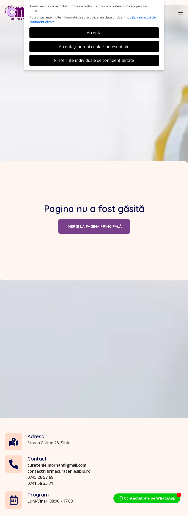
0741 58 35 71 (40, 512)
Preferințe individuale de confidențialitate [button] (94, 60)
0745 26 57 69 (40, 506)
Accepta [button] (94, 32)
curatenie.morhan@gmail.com (56, 494)
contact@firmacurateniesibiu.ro (59, 500)
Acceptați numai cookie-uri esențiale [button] (94, 46)
